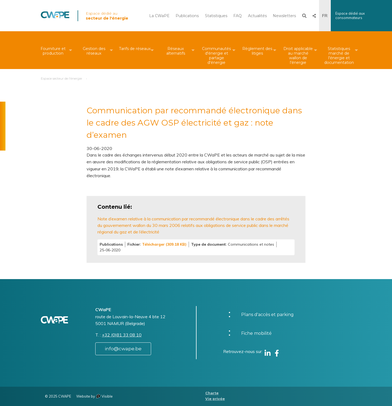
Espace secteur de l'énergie (61, 78)
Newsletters (284, 15)
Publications (187, 15)
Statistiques (216, 15)
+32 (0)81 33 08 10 (122, 335)
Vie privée (215, 399)
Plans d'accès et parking (267, 314)
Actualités (257, 15)
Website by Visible (94, 396)
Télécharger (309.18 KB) (164, 244)
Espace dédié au (107, 16)
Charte (212, 393)
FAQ (237, 15)
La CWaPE (159, 15)
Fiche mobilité (256, 333)
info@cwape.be (123, 348)
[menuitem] (53, 50)
